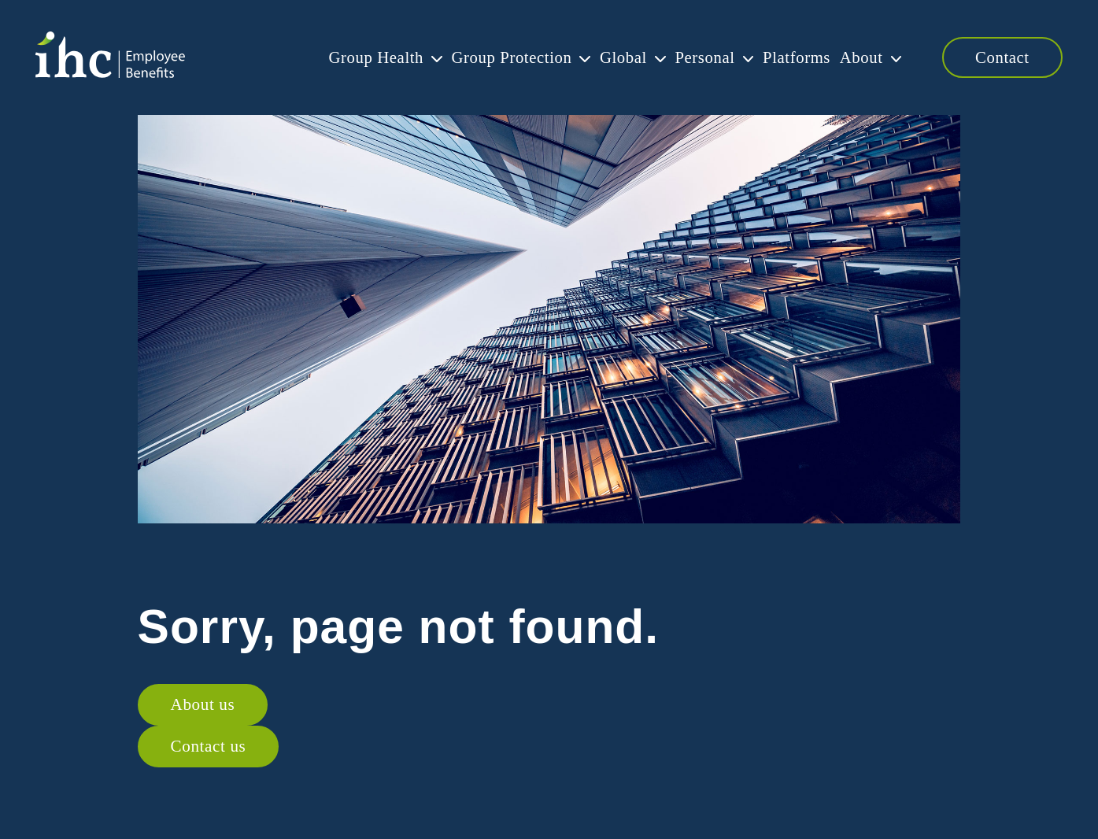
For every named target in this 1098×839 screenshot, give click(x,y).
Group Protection (479, 58)
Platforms (784, 58)
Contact (1002, 57)
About (855, 58)
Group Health (337, 58)
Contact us (208, 746)
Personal (685, 58)
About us (203, 704)
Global (597, 58)
